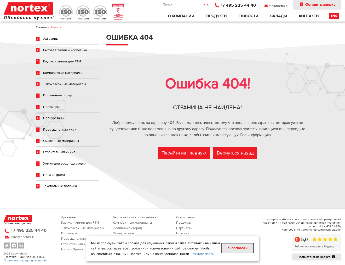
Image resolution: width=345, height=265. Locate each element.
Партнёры (184, 228)
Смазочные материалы (61, 141)
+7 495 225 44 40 (238, 5)
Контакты (309, 16)
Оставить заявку (317, 4)
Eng (334, 16)
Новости (248, 16)
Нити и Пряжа (54, 175)
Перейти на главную (183, 153)
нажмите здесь (202, 254)
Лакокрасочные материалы (64, 84)
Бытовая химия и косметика (65, 50)
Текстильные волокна (60, 186)
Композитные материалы (62, 73)
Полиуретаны (53, 118)
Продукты (216, 16)
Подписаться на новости (316, 257)
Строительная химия (59, 152)
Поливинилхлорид (57, 95)
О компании (181, 16)
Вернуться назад (235, 153)
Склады (278, 16)
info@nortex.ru (278, 6)
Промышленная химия (60, 129)
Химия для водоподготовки (64, 163)
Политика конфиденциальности (25, 260)
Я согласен (237, 248)
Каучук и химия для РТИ (62, 61)
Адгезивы (50, 39)
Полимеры (51, 107)
